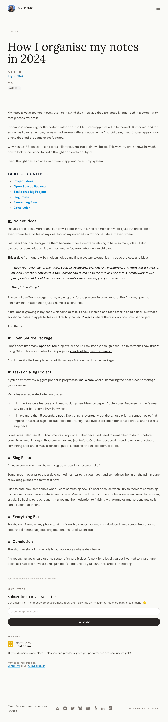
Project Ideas (23, 181)
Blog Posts (21, 197)
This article (15, 258)
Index (13, 31)
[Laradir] (110, 708)
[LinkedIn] (103, 708)
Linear (60, 415)
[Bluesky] (80, 708)
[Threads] (95, 708)
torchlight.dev (48, 578)
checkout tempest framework (91, 351)
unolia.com (86, 380)
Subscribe (84, 622)
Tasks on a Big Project (30, 192)
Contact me (14, 665)
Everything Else (25, 202)
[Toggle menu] (158, 8)
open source (48, 346)
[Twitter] (73, 708)
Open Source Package (30, 186)
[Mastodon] (88, 708)
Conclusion (22, 208)
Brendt (154, 346)
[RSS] (57, 708)
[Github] (65, 708)
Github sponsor (36, 665)
